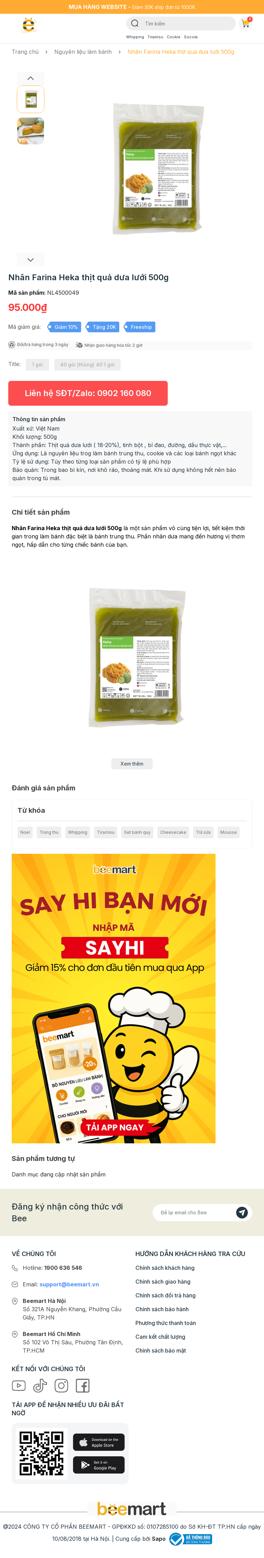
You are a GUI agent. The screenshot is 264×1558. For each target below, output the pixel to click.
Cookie (173, 36)
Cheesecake (173, 832)
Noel (25, 832)
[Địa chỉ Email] (202, 1212)
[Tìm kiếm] (135, 23)
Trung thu (49, 832)
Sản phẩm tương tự (43, 1158)
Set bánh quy (137, 832)
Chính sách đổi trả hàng (165, 1295)
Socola (191, 36)
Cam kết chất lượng (160, 1336)
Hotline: (52, 1267)
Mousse (228, 832)
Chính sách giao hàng (162, 1281)
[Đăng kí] (242, 1212)
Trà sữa (203, 832)
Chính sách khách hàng (165, 1267)
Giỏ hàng (246, 22)
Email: (61, 1284)
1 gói (37, 364)
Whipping (135, 36)
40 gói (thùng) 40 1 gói (87, 364)
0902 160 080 (124, 393)
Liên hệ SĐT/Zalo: (88, 393)
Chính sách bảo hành (162, 1309)
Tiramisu (155, 36)
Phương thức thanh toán (165, 1322)
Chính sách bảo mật (160, 1350)
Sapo (159, 1538)
